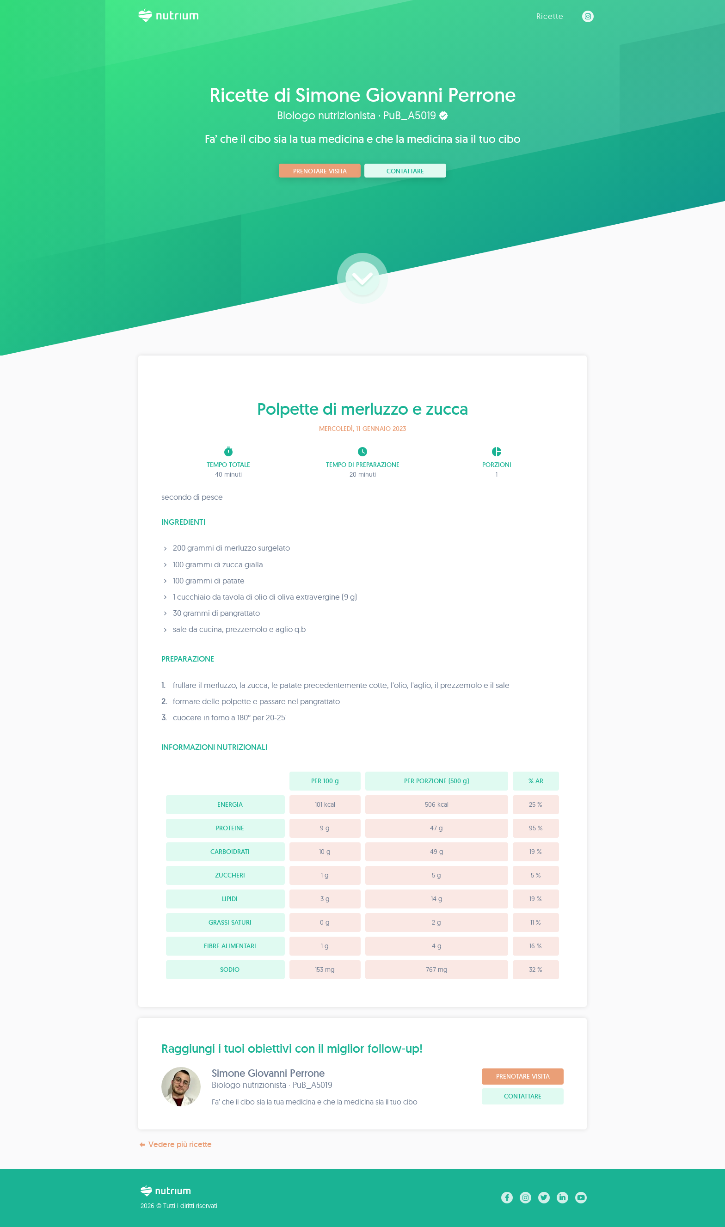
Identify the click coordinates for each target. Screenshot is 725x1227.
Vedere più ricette (175, 1144)
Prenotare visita (320, 171)
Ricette (550, 16)
